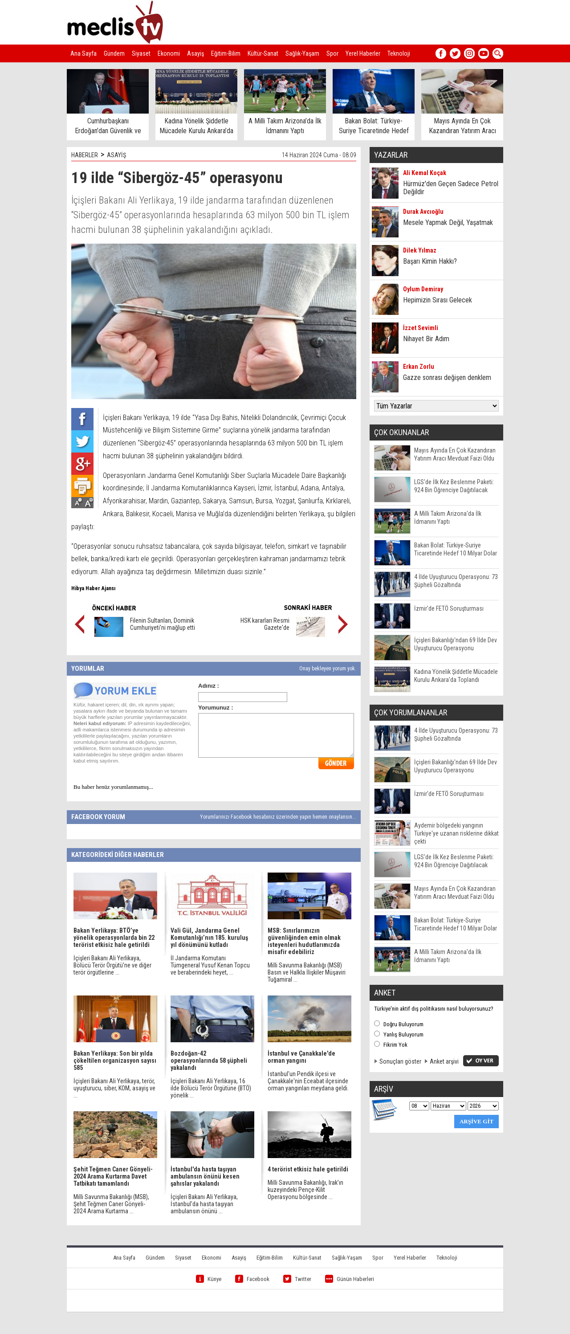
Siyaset (141, 53)
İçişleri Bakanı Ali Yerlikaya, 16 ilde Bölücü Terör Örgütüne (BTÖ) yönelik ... (211, 1088)
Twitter (297, 1279)
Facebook (252, 1279)
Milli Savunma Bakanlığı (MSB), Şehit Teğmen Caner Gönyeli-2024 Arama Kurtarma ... (111, 1204)
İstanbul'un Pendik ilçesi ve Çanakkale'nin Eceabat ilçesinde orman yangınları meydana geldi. (308, 1081)
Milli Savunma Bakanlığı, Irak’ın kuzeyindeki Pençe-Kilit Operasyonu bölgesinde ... (305, 1189)
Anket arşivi (444, 1061)
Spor (332, 53)
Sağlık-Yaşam (302, 53)
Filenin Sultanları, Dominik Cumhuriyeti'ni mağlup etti (162, 624)
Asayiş (195, 53)
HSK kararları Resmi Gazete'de (264, 624)
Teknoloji (398, 53)
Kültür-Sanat (263, 53)
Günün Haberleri (349, 1279)
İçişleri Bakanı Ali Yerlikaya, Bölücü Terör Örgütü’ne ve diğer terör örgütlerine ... (112, 965)
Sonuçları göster (400, 1061)
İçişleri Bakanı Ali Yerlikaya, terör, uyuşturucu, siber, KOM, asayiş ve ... (114, 1088)
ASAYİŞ (116, 155)
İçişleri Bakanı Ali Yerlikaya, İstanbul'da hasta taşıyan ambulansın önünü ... (204, 1204)
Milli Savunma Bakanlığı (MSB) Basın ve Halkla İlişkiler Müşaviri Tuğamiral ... (307, 972)
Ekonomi (169, 53)
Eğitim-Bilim (225, 53)
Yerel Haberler (363, 53)
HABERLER (84, 155)
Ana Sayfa (83, 53)
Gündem (114, 53)
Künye (208, 1279)
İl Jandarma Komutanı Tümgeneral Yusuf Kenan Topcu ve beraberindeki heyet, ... (210, 965)
